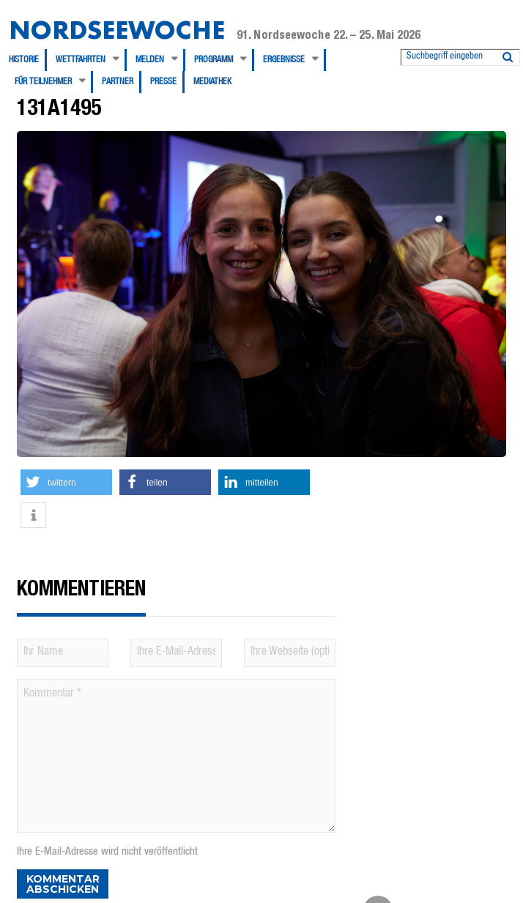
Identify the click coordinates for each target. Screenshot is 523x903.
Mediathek (212, 82)
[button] (66, 482)
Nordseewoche (117, 30)
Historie (24, 60)
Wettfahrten (80, 60)
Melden (150, 60)
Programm (213, 60)
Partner (117, 82)
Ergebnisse (284, 60)
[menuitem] (28, 60)
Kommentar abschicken (63, 884)
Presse (163, 82)
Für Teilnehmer (43, 82)
